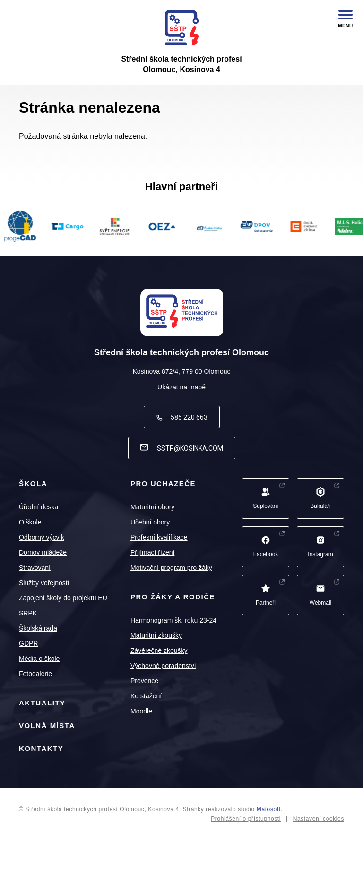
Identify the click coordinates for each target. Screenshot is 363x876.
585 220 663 (181, 417)
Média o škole (39, 658)
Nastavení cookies (318, 818)
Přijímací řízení (152, 552)
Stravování (35, 567)
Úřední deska (38, 507)
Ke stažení (146, 696)
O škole (30, 522)
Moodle (141, 711)
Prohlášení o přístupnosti (246, 818)
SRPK (28, 613)
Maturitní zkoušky (156, 635)
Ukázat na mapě (181, 387)
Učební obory (150, 522)
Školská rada (38, 628)
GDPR (28, 643)
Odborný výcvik (41, 537)
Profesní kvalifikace (159, 537)
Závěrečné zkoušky (159, 650)
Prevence (144, 681)
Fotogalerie (35, 673)
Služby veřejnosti (44, 583)
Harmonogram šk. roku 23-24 (173, 620)
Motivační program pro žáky (171, 567)
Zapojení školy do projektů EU (63, 598)
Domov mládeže (43, 552)
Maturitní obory (152, 507)
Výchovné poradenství (163, 665)
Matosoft (269, 809)
